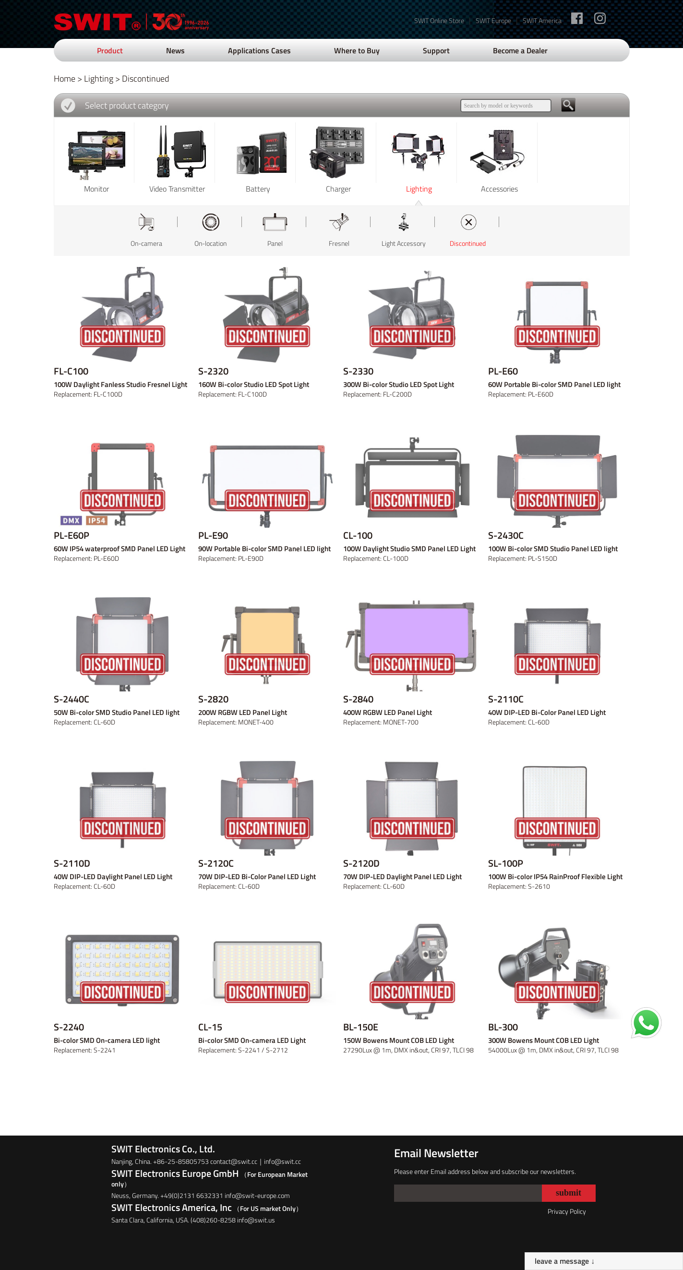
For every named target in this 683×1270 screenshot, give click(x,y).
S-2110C (506, 699)
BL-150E (360, 1027)
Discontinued (145, 78)
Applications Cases (259, 50)
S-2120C (216, 863)
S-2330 (358, 371)
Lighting (98, 78)
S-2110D (72, 863)
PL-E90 (213, 535)
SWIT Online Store (439, 20)
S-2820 (213, 699)
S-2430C (506, 535)
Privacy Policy (567, 1211)
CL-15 (210, 1027)
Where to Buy (357, 50)
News (175, 50)
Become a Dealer (520, 50)
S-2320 (213, 371)
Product (110, 50)
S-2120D (361, 863)
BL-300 (503, 1027)
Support (436, 50)
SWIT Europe (493, 20)
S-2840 (358, 699)
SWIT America (542, 20)
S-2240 (69, 1027)
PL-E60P (71, 535)
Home (64, 78)
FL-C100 (71, 371)
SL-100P (505, 863)
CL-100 (357, 535)
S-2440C (71, 699)
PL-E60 (503, 371)
